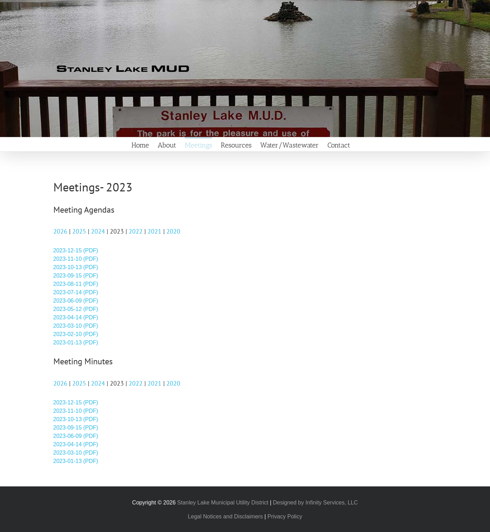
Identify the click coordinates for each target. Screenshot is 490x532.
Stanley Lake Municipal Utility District (222, 503)
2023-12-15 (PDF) (75, 250)
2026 (60, 231)
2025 (79, 231)
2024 (98, 231)
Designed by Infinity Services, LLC (315, 503)
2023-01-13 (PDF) (75, 342)
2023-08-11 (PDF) (75, 284)
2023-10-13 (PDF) (75, 267)
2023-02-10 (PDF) (75, 334)
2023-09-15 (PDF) (75, 276)
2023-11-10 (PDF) (75, 259)
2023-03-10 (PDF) (75, 326)
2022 (136, 231)
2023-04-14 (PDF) (75, 317)
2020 (173, 231)
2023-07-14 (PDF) (75, 292)
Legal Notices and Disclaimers (225, 516)
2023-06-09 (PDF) (75, 301)
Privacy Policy (284, 516)
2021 (154, 231)
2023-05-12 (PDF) (75, 309)
